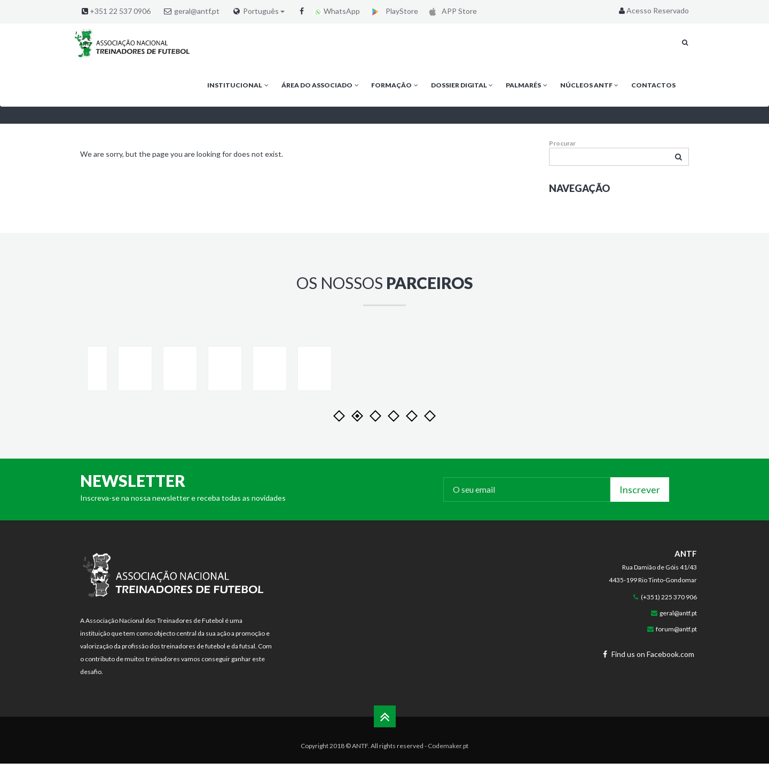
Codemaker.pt (448, 772)
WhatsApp (336, 10)
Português (264, 11)
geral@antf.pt (196, 10)
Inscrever (639, 516)
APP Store (451, 10)
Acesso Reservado (653, 10)
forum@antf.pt (676, 655)
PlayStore (392, 10)
